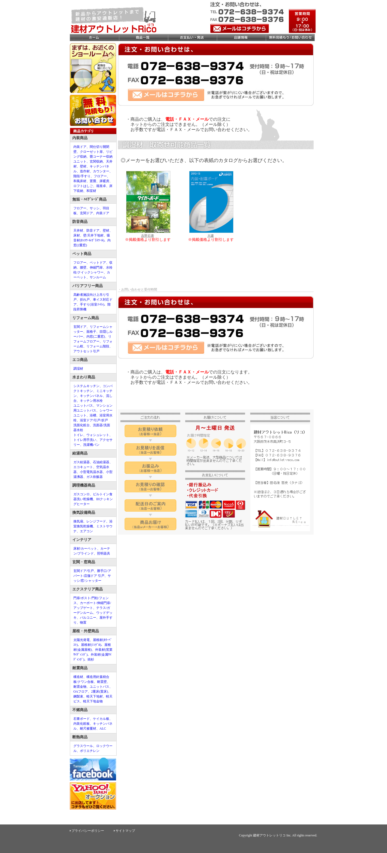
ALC (102, 728)
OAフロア (80, 691)
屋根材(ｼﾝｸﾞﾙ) (91, 645)
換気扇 (78, 521)
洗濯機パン (91, 445)
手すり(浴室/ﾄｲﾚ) (92, 304)
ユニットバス (83, 405)
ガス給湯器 (81, 462)
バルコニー (88, 617)
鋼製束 (78, 696)
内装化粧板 (81, 724)
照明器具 (103, 553)
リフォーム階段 (97, 346)
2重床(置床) (99, 691)
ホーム (94, 37)
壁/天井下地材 (93, 235)
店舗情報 (241, 37)
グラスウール (83, 746)
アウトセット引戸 (86, 351)
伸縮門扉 (96, 267)
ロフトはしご (83, 186)
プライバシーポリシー (87, 831)
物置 (83, 622)
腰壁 (83, 267)
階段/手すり (81, 176)
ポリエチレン (89, 751)
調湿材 (78, 369)
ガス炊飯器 (94, 477)
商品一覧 (143, 37)
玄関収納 (96, 161)
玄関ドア (86, 213)
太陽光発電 (81, 640)
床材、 (78, 235)
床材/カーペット (85, 548)
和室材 (91, 191)
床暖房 (104, 181)
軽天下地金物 (93, 701)
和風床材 (79, 181)
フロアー (100, 176)
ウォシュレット (97, 435)
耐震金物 (79, 687)
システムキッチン (86, 386)
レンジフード (96, 521)
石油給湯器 (101, 462)
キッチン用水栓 (91, 401)
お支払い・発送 (192, 37)
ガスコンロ (81, 494)
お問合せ (290, 37)
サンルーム (98, 277)
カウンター (101, 171)
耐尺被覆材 (88, 728)
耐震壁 (102, 682)
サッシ (94, 208)
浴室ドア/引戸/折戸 (94, 420)
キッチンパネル (91, 396)
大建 (211, 233)
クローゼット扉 (91, 152)
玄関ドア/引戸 (83, 571)
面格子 (91, 332)
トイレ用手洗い (84, 440)
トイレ (78, 435)
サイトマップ (125, 831)
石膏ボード (81, 719)
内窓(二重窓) (95, 336)
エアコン (86, 531)
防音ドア (92, 230)
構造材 (78, 677)
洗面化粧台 (81, 425)
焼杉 (91, 659)
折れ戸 (85, 299)
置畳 (93, 181)
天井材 (78, 230)
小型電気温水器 (91, 472)
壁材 (83, 166)
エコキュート (83, 467)
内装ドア (79, 147)
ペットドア (98, 262)
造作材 (85, 171)
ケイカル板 (101, 719)
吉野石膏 (148, 233)
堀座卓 (101, 186)
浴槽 (93, 415)
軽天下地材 (94, 696)
